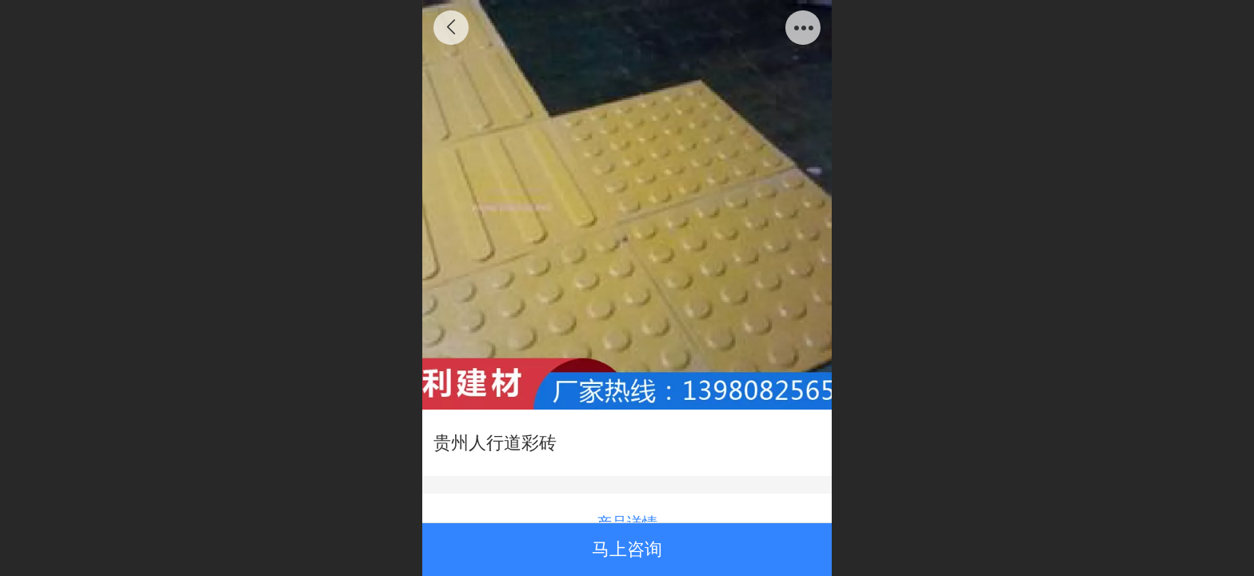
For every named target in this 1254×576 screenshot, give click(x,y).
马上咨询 (627, 549)
